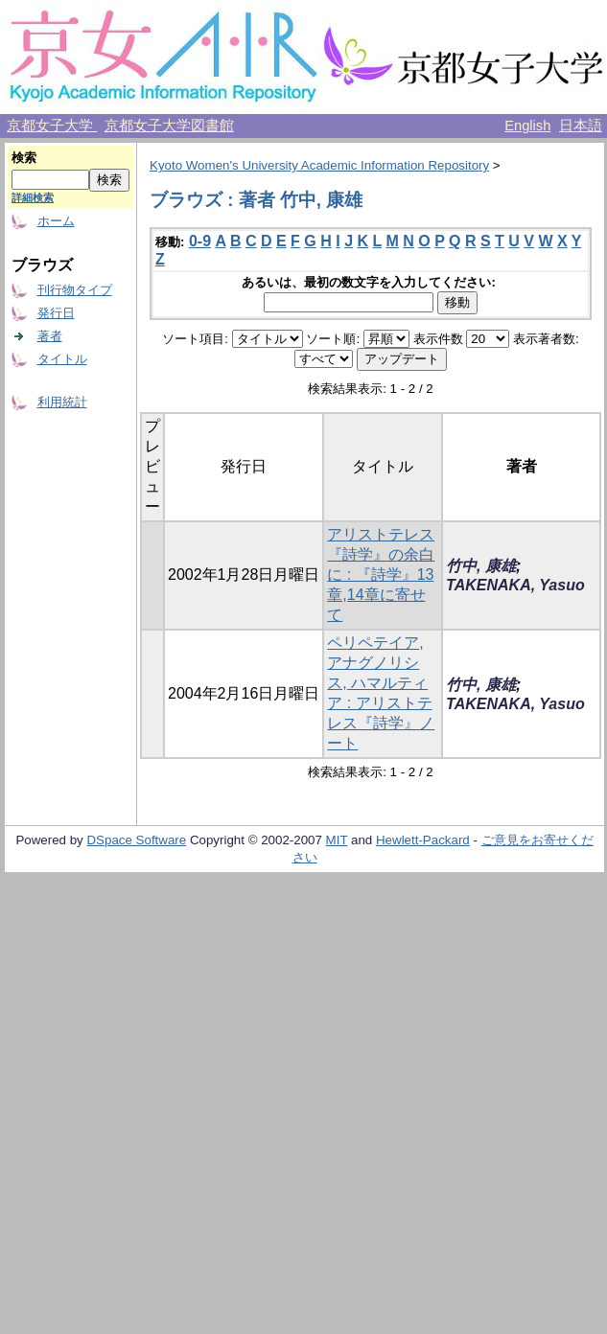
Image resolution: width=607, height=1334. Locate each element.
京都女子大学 (52, 125)
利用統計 (62, 402)
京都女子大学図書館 (169, 125)
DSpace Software (136, 840)
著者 (49, 336)
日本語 (580, 125)
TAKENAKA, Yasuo (515, 585)
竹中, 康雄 (481, 566)
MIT (337, 840)
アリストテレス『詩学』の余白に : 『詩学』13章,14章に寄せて (380, 574)
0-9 (200, 241)
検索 (24, 157)
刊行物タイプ (74, 290)
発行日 (56, 313)
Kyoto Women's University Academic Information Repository (319, 165)
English (527, 125)
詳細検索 (33, 197)
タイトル (62, 359)
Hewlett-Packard (423, 840)
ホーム (56, 221)
